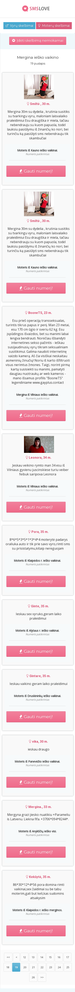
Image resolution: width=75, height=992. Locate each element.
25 (67, 967)
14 (41, 957)
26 (33, 977)
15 (50, 957)
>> (42, 977)
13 (33, 957)
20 (24, 967)
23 (50, 967)
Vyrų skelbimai (19, 26)
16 (58, 957)
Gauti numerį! (36, 171)
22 (42, 967)
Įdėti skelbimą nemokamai (37, 40)
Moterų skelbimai (54, 26)
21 (33, 967)
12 (24, 957)
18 (7, 967)
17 (67, 957)
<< (8, 957)
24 (59, 967)
